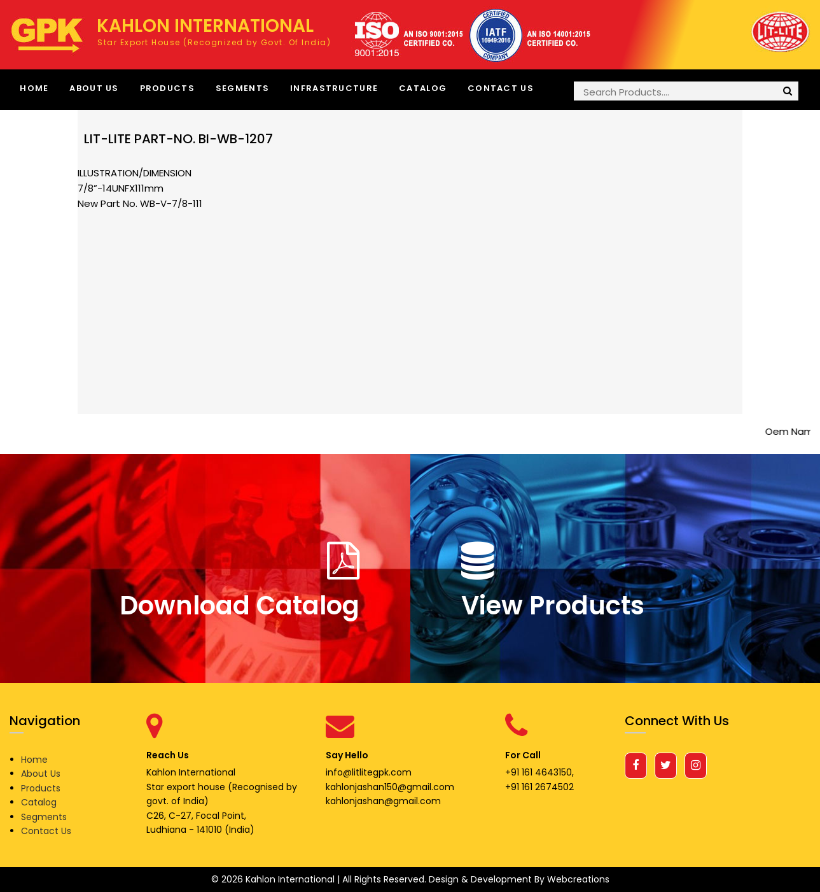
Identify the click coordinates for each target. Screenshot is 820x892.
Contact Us (501, 88)
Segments (242, 88)
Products (167, 88)
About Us (93, 88)
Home (34, 88)
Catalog (423, 88)
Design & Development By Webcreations (519, 879)
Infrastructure (334, 88)
